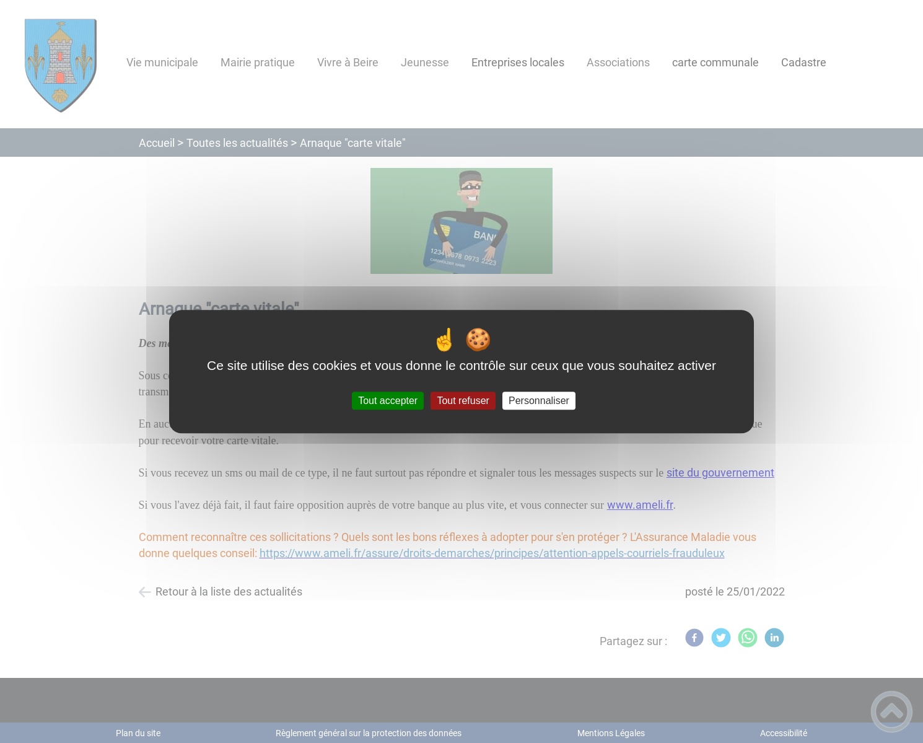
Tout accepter (388, 400)
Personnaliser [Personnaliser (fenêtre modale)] (539, 400)
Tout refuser (463, 400)
